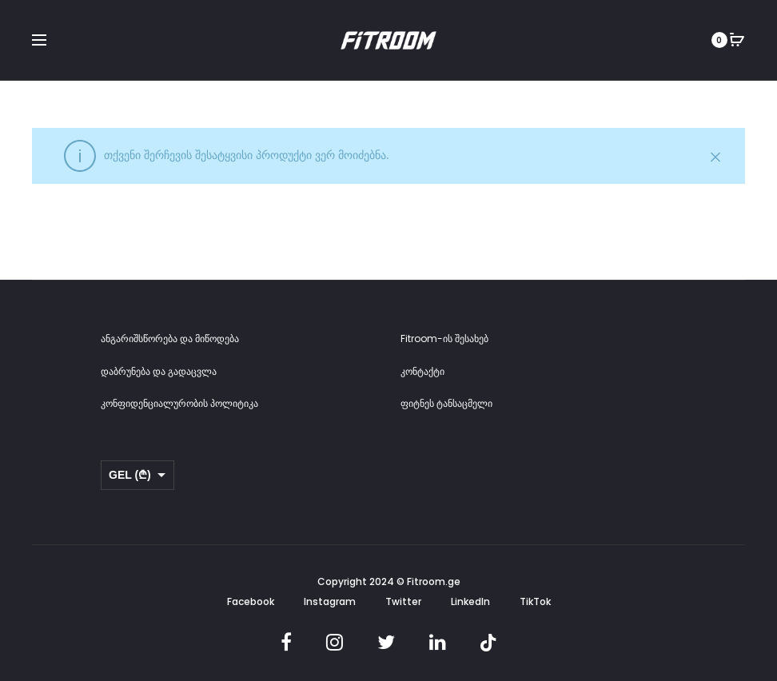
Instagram (330, 601)
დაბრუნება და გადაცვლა (159, 371)
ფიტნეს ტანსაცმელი (446, 403)
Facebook (250, 601)
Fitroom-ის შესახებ (444, 338)
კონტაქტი (422, 371)
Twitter (403, 601)
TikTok (535, 601)
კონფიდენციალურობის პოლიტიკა (179, 403)
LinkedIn (470, 601)
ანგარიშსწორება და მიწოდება (170, 338)
